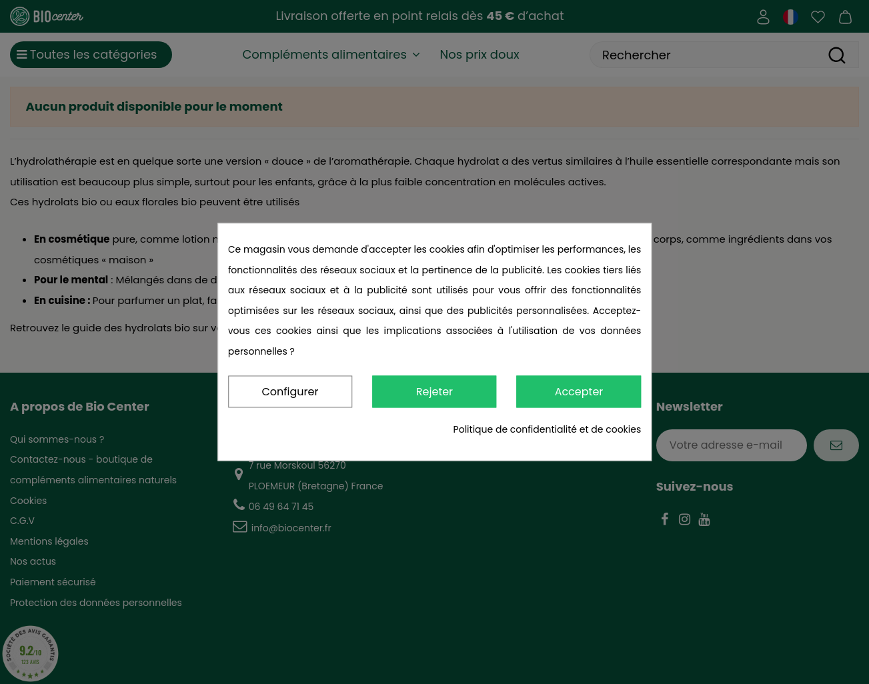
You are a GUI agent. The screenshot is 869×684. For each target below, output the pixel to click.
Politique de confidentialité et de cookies (548, 430)
